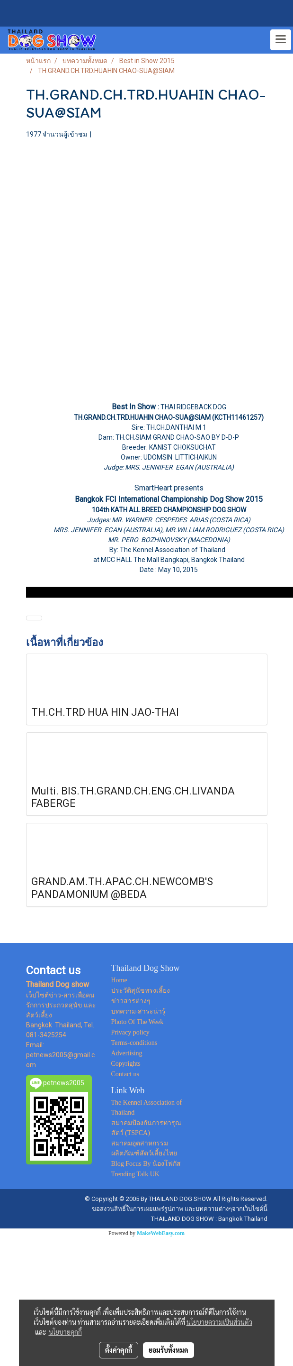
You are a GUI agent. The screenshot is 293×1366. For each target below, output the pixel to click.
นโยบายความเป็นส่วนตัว (219, 1322)
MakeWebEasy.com (161, 1233)
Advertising (126, 1053)
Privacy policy (130, 1032)
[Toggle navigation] (280, 39)
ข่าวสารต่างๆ (131, 1001)
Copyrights (126, 1063)
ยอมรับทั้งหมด (168, 1350)
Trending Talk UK (135, 1174)
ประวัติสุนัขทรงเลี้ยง (140, 990)
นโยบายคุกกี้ (65, 1332)
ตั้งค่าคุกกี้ (118, 1350)
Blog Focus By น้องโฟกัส (146, 1163)
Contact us (125, 1074)
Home (119, 980)
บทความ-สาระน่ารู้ (138, 1011)
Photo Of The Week (137, 1021)
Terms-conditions (134, 1042)
